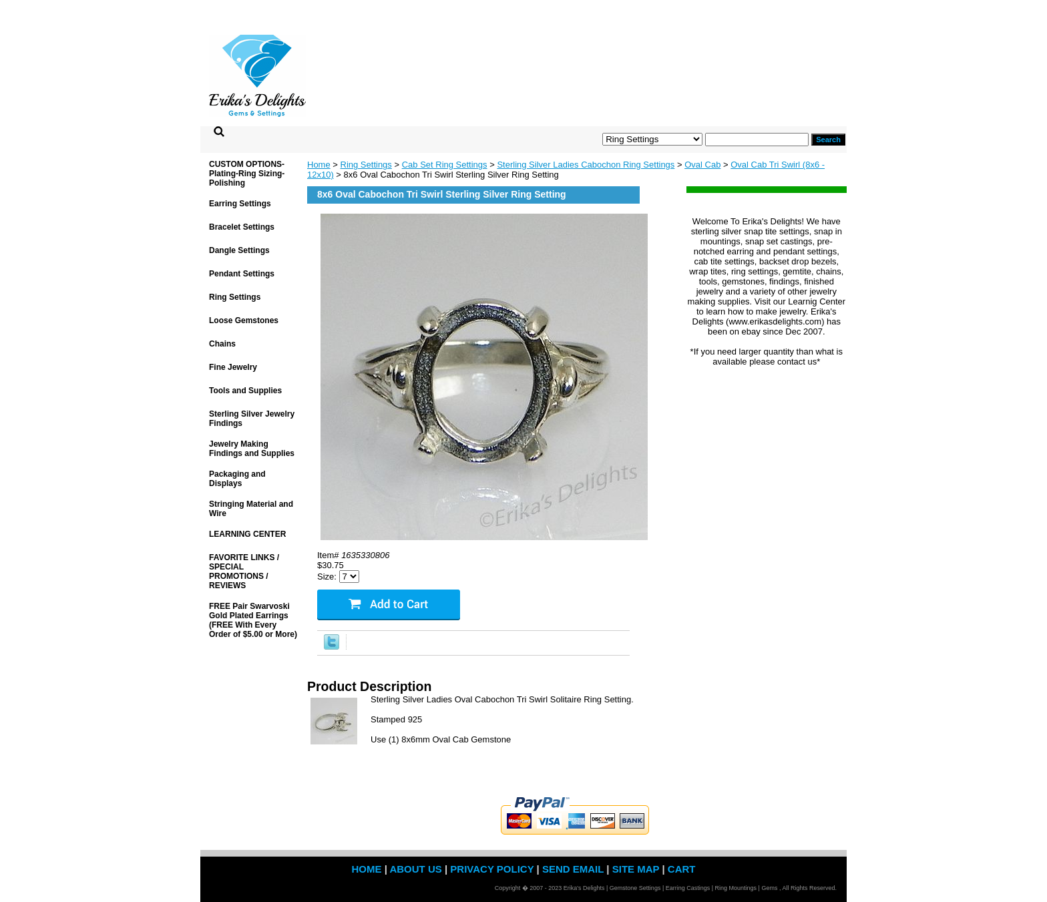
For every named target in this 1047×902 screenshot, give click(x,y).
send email (573, 869)
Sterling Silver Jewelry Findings (251, 418)
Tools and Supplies (245, 390)
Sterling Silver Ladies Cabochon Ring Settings (585, 165)
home (366, 869)
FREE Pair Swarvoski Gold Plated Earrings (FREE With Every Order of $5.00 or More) (253, 620)
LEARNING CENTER (247, 534)
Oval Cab (702, 165)
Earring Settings (240, 203)
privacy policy (492, 869)
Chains (222, 344)
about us (415, 869)
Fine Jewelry (233, 367)
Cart (682, 869)
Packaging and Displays (237, 478)
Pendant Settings (241, 273)
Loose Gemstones (243, 320)
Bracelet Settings (241, 227)
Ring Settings (366, 165)
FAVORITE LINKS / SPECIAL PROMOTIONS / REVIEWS (244, 571)
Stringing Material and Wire (251, 508)
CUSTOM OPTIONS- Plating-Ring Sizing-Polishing (246, 174)
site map (636, 869)
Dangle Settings (239, 250)
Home (319, 165)
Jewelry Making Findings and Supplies (251, 448)
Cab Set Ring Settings (444, 165)
